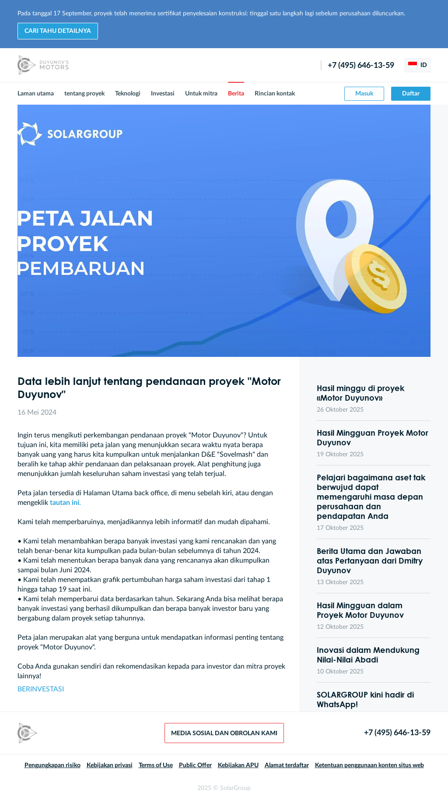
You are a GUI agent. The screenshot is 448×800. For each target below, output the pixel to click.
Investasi (163, 94)
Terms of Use (156, 765)
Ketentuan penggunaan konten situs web (369, 765)
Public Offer (195, 765)
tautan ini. (65, 502)
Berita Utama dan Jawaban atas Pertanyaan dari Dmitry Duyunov (370, 560)
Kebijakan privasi (110, 765)
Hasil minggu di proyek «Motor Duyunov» (360, 392)
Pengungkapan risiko (52, 765)
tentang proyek (84, 94)
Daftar (411, 94)
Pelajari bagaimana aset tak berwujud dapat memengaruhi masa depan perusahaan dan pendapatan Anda (371, 496)
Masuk (364, 94)
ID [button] (417, 65)
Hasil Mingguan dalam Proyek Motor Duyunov (360, 610)
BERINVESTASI (41, 689)
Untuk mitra (201, 94)
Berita (236, 94)
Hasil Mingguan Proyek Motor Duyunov (372, 437)
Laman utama (36, 94)
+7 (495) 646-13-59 (361, 66)
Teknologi (127, 94)
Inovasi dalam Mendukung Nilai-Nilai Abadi (368, 654)
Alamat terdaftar (287, 765)
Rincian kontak (275, 94)
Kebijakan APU (238, 765)
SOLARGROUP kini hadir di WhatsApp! (365, 699)
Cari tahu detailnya (57, 31)
